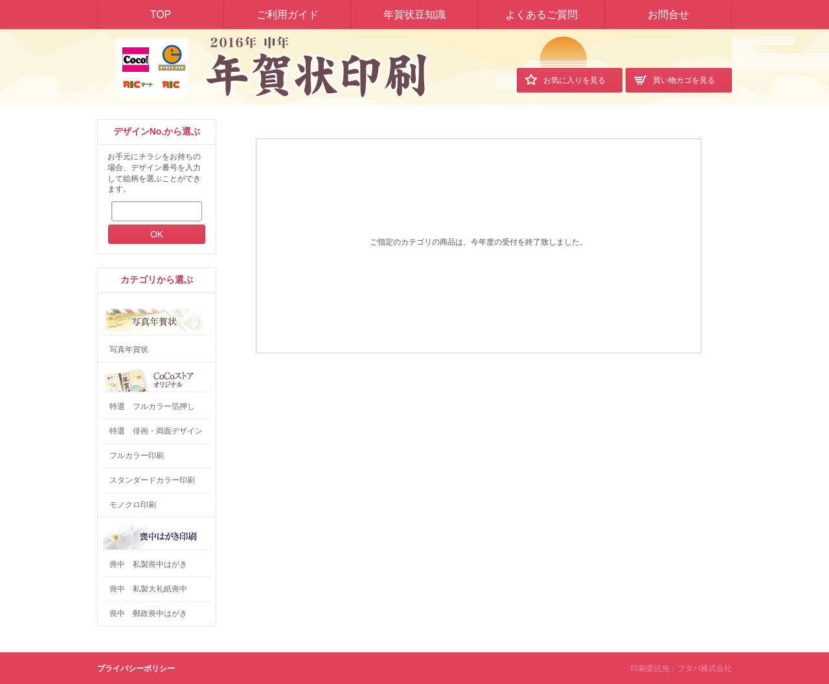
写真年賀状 (128, 349)
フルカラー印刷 (136, 455)
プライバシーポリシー (136, 668)
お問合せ (668, 14)
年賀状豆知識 (414, 14)
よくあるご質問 (541, 14)
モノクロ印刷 (132, 504)
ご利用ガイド (287, 14)
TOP (161, 14)
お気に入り (565, 79)
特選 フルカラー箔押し (152, 406)
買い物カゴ (674, 79)
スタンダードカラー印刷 (152, 480)
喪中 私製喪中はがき (148, 564)
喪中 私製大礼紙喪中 (148, 588)
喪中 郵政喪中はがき (148, 613)
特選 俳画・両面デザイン (156, 431)
